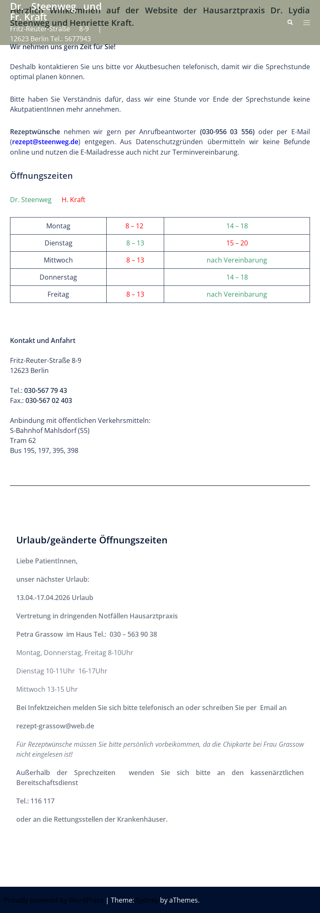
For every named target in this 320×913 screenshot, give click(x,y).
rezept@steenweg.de (45, 141)
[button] (290, 22)
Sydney (147, 899)
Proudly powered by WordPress (54, 899)
